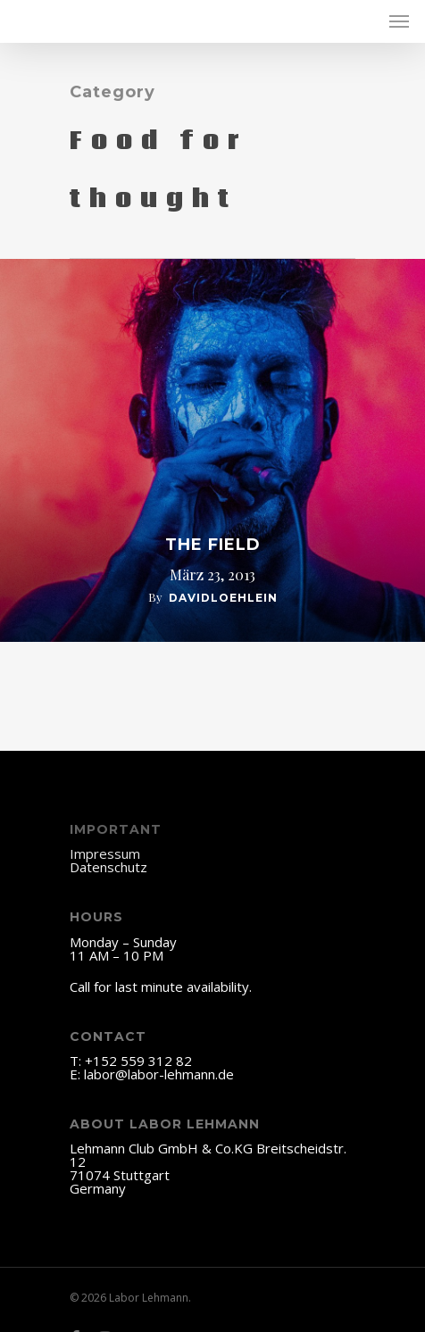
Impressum (105, 853)
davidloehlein (223, 597)
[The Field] (212, 450)
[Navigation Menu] (399, 21)
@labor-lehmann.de (174, 1074)
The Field (213, 544)
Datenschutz (108, 867)
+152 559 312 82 (138, 1061)
